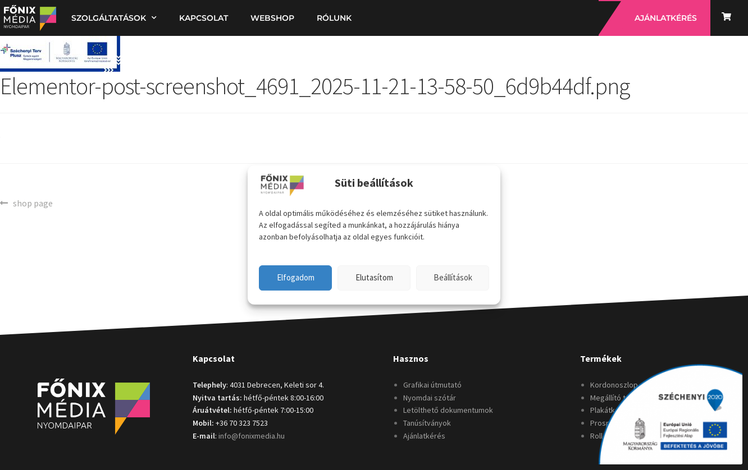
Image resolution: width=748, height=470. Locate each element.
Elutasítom (374, 277)
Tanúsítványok (427, 423)
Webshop (272, 18)
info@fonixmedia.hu (251, 436)
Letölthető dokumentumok (448, 410)
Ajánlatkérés (424, 436)
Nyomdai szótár (429, 398)
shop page (32, 202)
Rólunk (334, 18)
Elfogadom (295, 277)
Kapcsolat (203, 18)
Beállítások (453, 277)
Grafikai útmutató (432, 385)
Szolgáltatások (114, 18)
